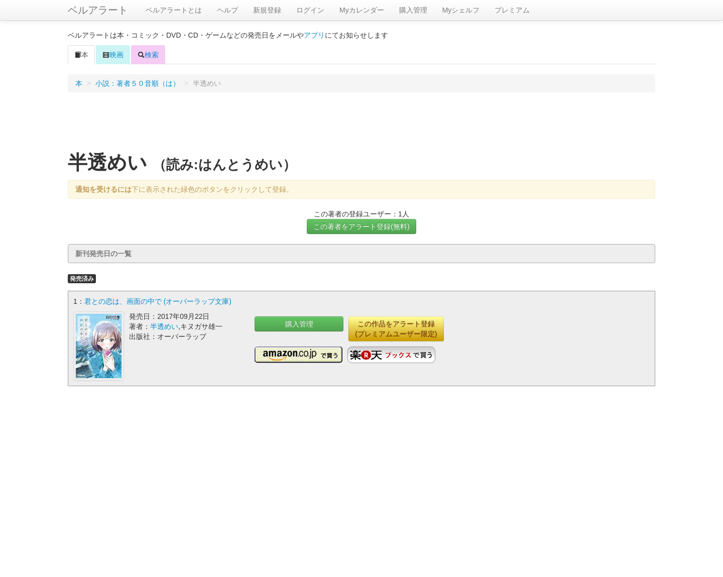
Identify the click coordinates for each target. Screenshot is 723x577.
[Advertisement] (361, 125)
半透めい (164, 326)
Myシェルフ (461, 10)
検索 (148, 55)
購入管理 (413, 10)
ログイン (310, 10)
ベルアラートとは (174, 10)
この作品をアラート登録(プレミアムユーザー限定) (396, 329)
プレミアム (512, 10)
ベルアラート (98, 10)
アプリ (314, 35)
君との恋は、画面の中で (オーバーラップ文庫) (157, 301)
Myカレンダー (361, 10)
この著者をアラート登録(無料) (361, 226)
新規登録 (267, 10)
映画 (113, 55)
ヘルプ (227, 10)
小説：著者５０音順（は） (137, 83)
